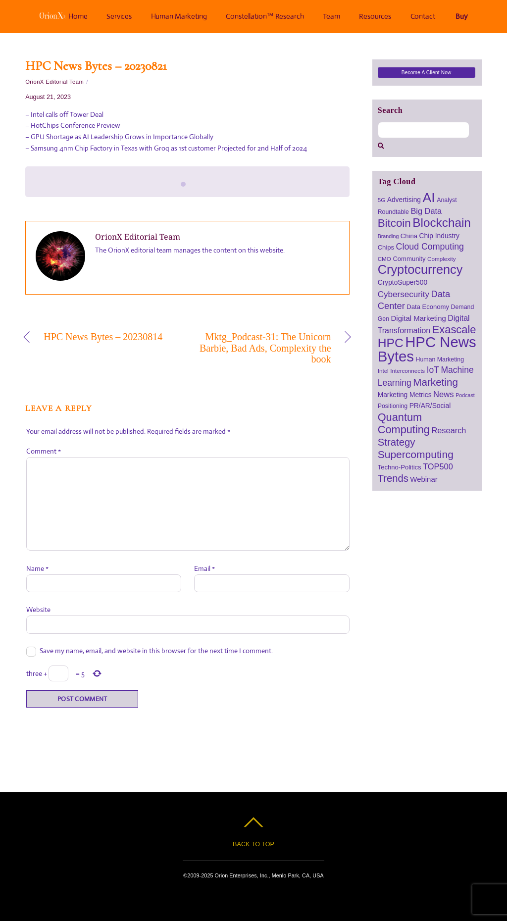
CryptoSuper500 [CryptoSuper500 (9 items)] (402, 282)
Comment (43, 451)
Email (204, 568)
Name (37, 568)
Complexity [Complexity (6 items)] (441, 259)
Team (331, 16)
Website (38, 609)
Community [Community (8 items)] (409, 258)
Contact (422, 16)
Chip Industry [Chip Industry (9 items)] (439, 236)
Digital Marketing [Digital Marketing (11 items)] (418, 318)
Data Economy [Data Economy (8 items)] (427, 306)
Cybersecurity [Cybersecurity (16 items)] (403, 294)
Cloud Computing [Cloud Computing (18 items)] (430, 247)
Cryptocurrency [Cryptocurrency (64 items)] (420, 269)
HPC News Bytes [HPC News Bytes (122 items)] (427, 349)
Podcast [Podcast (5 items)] (465, 395)
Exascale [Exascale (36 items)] (454, 329)
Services (119, 16)
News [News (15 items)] (443, 394)
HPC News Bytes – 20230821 (96, 65)
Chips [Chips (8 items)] (386, 247)
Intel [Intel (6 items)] (383, 370)
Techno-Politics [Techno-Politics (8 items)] (399, 467)
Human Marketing (179, 16)
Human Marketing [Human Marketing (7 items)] (440, 359)
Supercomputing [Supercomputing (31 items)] (416, 454)
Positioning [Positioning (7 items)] (392, 406)
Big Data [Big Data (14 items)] (426, 210)
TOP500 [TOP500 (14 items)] (438, 466)
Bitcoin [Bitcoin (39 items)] (394, 223)
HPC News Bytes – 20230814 (103, 337)
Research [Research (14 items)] (448, 430)
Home (63, 16)
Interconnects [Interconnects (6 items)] (407, 370)
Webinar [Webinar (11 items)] (423, 479)
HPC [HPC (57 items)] (391, 343)
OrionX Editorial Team (54, 82)
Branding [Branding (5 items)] (388, 236)
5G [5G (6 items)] (382, 200)
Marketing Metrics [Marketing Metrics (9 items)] (405, 395)
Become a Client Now (427, 72)
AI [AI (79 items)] (429, 197)
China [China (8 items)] (409, 236)
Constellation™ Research (265, 16)
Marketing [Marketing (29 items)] (435, 382)
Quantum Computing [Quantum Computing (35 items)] (404, 423)
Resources (375, 16)
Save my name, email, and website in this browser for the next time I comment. (156, 650)
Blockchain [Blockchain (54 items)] (441, 222)
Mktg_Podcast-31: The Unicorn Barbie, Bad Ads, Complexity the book (264, 347)
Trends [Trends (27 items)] (393, 478)
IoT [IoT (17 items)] (433, 370)
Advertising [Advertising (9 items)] (404, 200)
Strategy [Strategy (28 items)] (396, 442)
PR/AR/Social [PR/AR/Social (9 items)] (430, 405)
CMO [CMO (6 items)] (384, 259)
